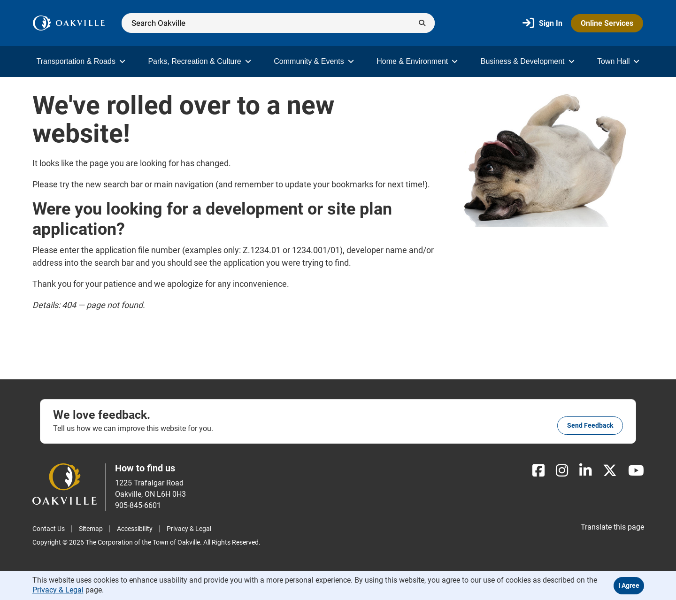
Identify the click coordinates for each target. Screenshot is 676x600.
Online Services (607, 23)
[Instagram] (562, 470)
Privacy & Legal (189, 528)
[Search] (278, 23)
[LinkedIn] (585, 470)
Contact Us (48, 528)
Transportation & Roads (81, 61)
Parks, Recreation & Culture (199, 61)
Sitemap (91, 528)
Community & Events (313, 61)
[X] (610, 470)
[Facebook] (538, 470)
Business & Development (528, 61)
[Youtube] (636, 470)
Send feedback (590, 425)
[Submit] (422, 23)
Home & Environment (417, 61)
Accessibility (135, 528)
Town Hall (618, 61)
